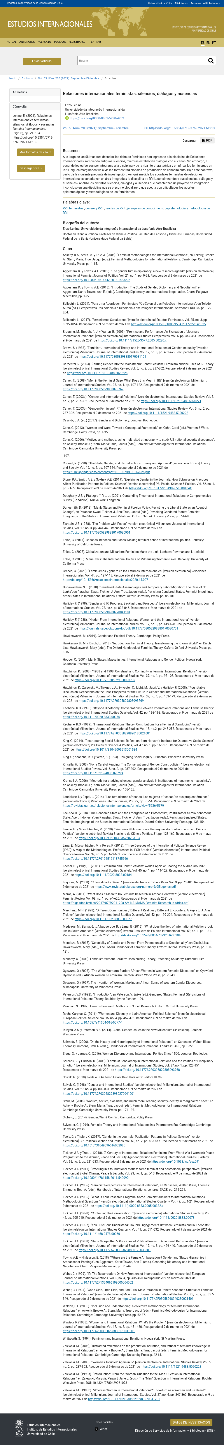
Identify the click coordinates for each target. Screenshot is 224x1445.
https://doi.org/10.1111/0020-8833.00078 (165, 1217)
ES (203, 42)
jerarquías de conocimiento (145, 208)
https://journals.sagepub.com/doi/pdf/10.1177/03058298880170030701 (128, 628)
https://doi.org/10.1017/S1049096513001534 (106, 749)
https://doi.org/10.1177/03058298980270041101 (96, 612)
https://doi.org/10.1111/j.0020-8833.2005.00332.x (129, 1206)
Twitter (101, 1429)
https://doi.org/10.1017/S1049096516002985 (94, 1145)
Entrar (96, 41)
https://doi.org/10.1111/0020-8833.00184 (103, 875)
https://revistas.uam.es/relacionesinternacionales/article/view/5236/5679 (113, 805)
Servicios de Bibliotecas (204, 3)
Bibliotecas (181, 3)
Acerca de (44, 41)
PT (214, 42)
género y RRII (94, 208)
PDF (207, 140)
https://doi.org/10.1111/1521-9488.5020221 (171, 401)
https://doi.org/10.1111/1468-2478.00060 (91, 1234)
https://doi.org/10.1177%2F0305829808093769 (111, 700)
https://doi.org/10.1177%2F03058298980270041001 (99, 1093)
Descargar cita (29, 168)
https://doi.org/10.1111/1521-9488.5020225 (97, 373)
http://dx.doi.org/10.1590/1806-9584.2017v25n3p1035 (168, 324)
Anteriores (27, 41)
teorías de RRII (115, 208)
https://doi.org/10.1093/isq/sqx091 (175, 1161)
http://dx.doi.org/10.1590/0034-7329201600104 (147, 935)
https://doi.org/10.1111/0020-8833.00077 (103, 919)
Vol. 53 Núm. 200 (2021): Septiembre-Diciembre (68, 78)
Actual (12, 41)
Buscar (211, 61)
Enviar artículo (42, 61)
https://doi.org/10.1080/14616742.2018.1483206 (96, 280)
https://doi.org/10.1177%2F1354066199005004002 (98, 1282)
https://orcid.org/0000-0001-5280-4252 (97, 118)
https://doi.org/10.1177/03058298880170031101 (112, 356)
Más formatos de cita (34, 152)
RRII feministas (73, 208)
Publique (60, 41)
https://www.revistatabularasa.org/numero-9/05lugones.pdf (135, 886)
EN (208, 42)
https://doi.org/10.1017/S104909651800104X (160, 488)
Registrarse (76, 41)
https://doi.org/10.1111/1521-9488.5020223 (171, 1366)
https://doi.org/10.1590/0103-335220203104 (109, 838)
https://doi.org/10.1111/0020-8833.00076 (91, 717)
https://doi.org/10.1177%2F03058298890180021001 (115, 733)
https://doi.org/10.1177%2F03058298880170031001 (99, 1331)
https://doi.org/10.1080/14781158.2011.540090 (95, 1178)
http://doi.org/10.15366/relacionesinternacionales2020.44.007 (105, 580)
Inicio (12, 78)
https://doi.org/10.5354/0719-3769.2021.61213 (182, 128)
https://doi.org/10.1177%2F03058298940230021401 (158, 1298)
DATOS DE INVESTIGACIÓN (191, 1422)
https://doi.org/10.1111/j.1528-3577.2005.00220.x (132, 340)
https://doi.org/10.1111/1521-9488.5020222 (158, 413)
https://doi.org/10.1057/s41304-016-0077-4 (92, 1022)
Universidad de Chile (160, 3)
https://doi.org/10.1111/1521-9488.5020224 (93, 773)
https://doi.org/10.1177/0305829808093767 (93, 389)
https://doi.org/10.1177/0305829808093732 (105, 680)
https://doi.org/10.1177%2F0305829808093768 (147, 1070)
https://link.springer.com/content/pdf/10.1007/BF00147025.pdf (106, 472)
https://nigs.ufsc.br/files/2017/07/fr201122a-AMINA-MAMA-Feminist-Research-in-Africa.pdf (125, 903)
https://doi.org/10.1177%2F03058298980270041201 (124, 1399)
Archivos (27, 78)
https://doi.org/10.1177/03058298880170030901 (96, 532)
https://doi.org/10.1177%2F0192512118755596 (95, 858)
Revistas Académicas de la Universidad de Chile (35, 3)
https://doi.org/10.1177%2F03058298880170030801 (115, 1250)
